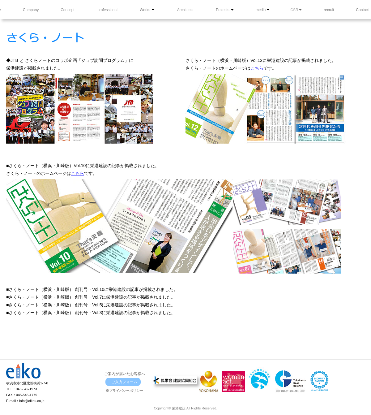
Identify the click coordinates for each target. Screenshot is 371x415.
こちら (256, 68)
